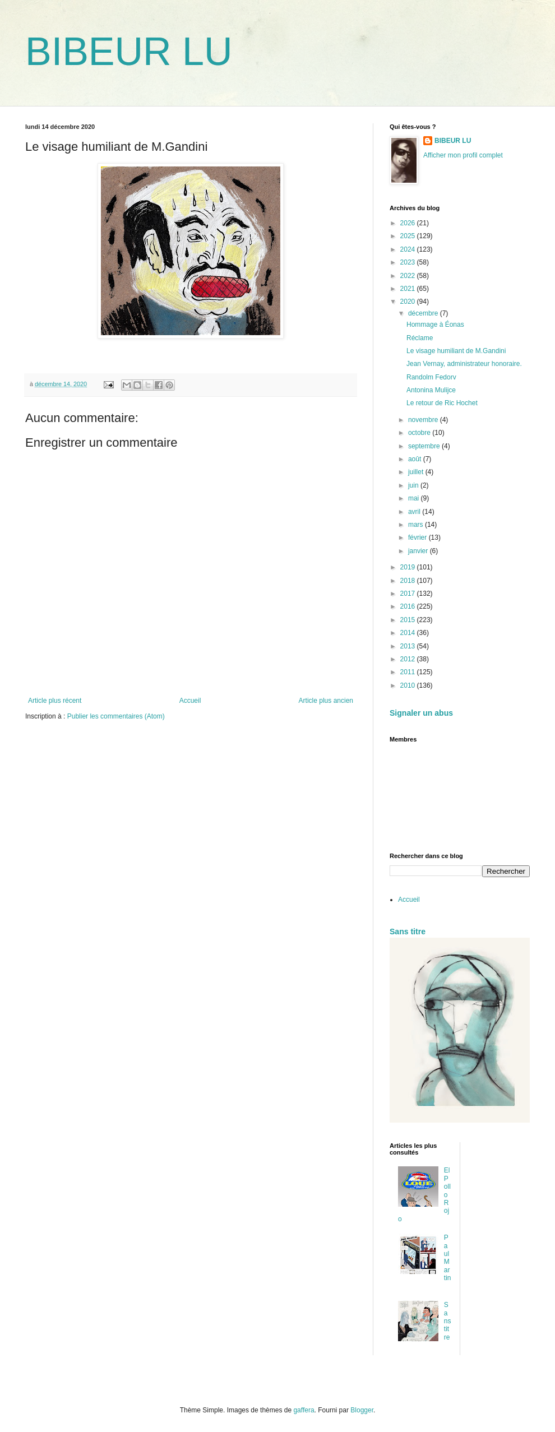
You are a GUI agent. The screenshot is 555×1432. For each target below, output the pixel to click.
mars (416, 525)
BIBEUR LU (129, 51)
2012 (408, 659)
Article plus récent (54, 701)
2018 (408, 581)
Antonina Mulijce (431, 390)
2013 (408, 646)
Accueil (190, 701)
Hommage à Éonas (435, 324)
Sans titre (407, 931)
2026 (408, 223)
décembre (424, 313)
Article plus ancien (326, 701)
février (418, 537)
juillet (416, 472)
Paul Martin (447, 1258)
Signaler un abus (421, 712)
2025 (408, 236)
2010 (408, 685)
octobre (420, 433)
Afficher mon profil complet (463, 155)
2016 (408, 606)
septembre (425, 446)
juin (414, 485)
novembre (424, 420)
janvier (419, 551)
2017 (408, 593)
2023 (408, 262)
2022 (408, 276)
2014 (408, 633)
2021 (408, 289)
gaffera (303, 1410)
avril (415, 512)
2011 (408, 672)
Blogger (361, 1410)
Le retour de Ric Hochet (442, 403)
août (415, 459)
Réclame (419, 338)
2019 (408, 567)
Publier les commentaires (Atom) (116, 716)
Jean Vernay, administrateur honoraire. (464, 364)
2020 (408, 301)
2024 (408, 249)
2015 (408, 620)
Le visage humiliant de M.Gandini (456, 351)
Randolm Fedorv (431, 377)
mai (414, 498)
